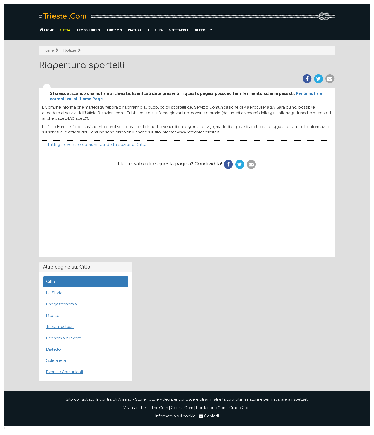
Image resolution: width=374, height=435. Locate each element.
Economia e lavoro (63, 338)
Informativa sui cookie (175, 416)
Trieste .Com (64, 16)
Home (46, 29)
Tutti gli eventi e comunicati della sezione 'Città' (97, 144)
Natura (135, 29)
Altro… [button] (203, 29)
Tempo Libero (88, 29)
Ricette (52, 315)
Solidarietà (56, 360)
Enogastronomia (61, 304)
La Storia (54, 293)
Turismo (114, 29)
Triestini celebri (60, 326)
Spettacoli (178, 29)
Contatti (209, 416)
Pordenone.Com (211, 407)
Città (65, 29)
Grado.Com (240, 407)
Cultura (155, 29)
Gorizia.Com (182, 407)
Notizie (69, 50)
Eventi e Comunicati (64, 372)
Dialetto (53, 349)
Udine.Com (158, 407)
